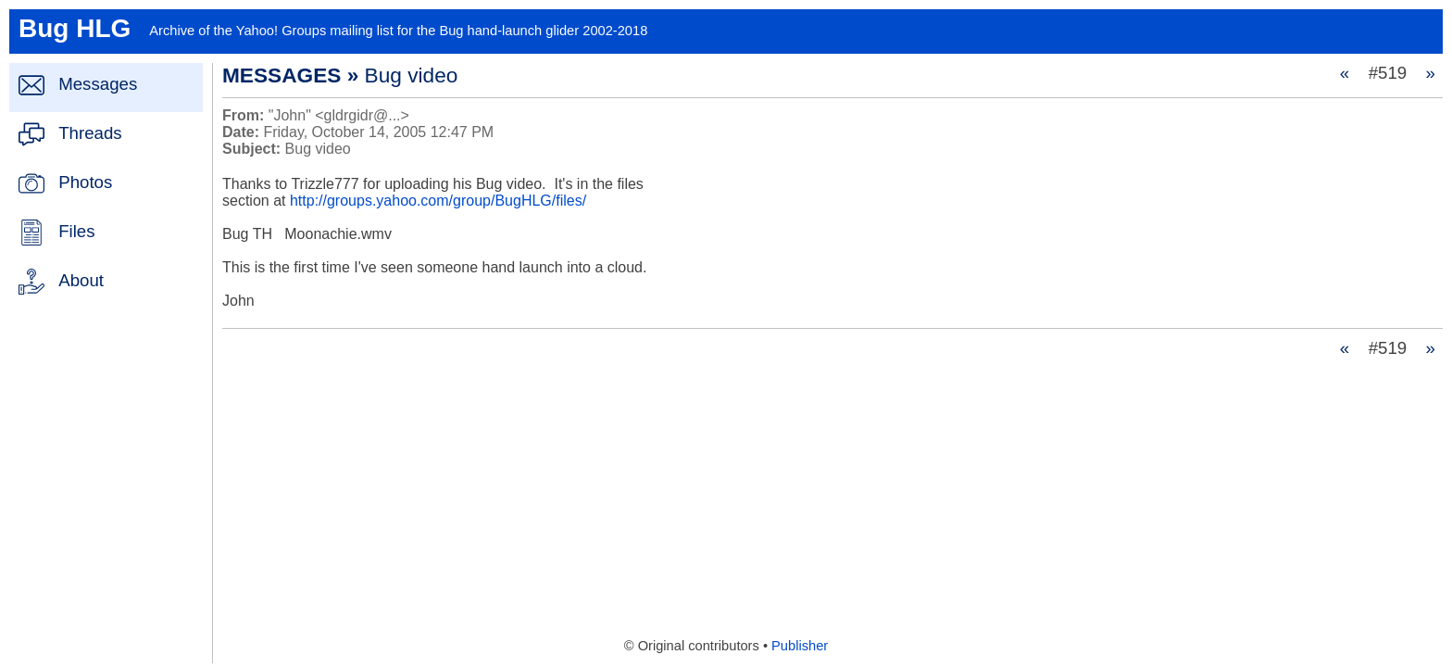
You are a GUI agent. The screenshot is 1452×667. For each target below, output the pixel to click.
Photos (85, 182)
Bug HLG (75, 28)
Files (76, 231)
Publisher (799, 645)
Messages (97, 84)
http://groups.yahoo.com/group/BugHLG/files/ (438, 200)
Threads (89, 133)
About (81, 280)
